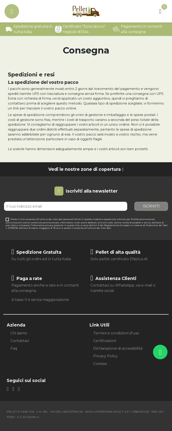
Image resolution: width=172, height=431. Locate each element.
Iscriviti (151, 206)
